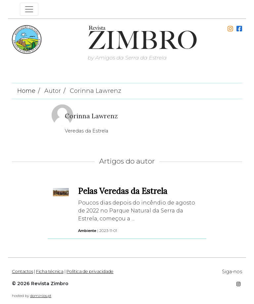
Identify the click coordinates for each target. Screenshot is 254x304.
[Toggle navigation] (29, 9)
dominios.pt (40, 295)
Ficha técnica (50, 271)
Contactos (22, 271)
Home (26, 91)
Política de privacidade (89, 271)
